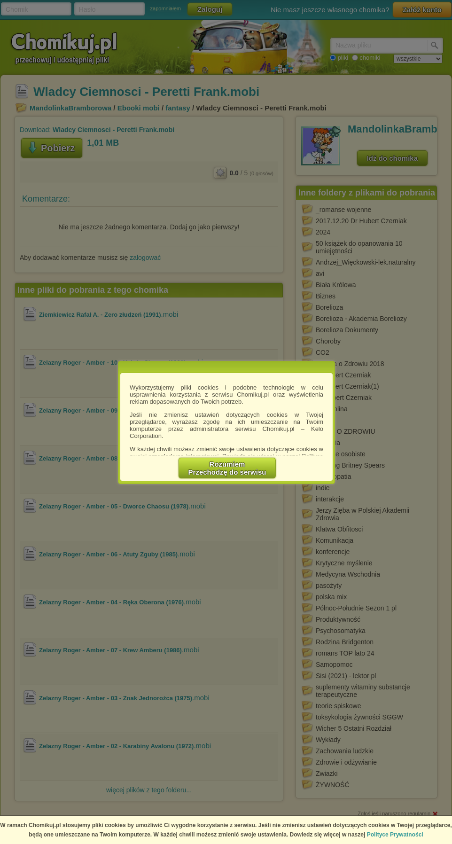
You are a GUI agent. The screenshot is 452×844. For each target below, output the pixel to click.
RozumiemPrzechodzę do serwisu (227, 468)
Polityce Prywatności (395, 834)
